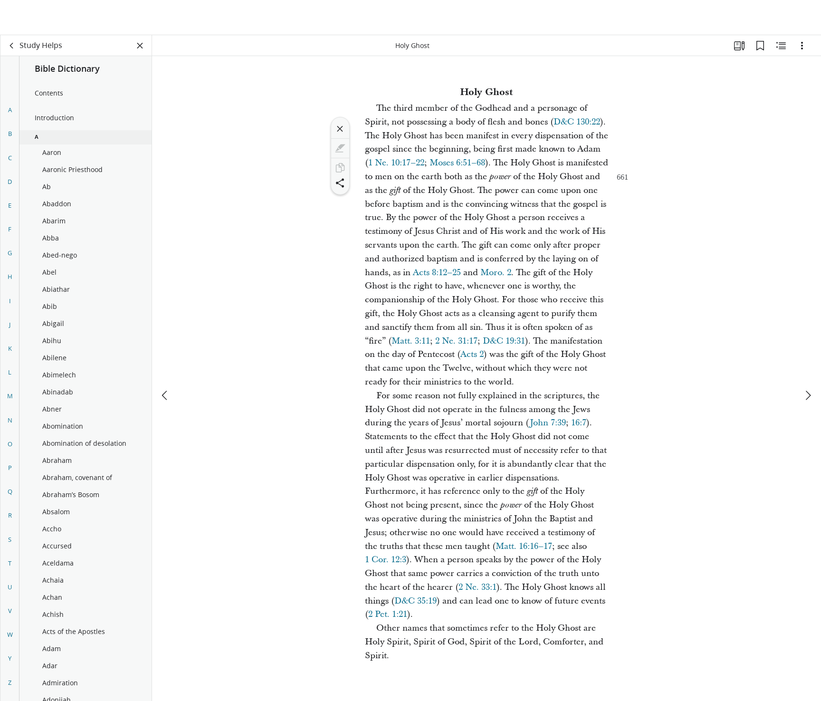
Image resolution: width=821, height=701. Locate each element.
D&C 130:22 (577, 122)
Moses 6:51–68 (457, 163)
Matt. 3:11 (410, 341)
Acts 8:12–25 (437, 272)
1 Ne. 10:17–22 (396, 163)
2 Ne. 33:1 (477, 587)
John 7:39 (548, 423)
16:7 (578, 423)
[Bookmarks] (760, 45)
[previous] (165, 360)
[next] (807, 360)
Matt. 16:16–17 (524, 546)
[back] (11, 45)
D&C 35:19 (415, 601)
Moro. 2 (495, 272)
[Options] (801, 45)
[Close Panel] (140, 45)
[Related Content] (781, 45)
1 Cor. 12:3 (385, 560)
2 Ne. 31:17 (456, 341)
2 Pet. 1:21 (387, 614)
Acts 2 (472, 354)
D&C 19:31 (504, 341)
